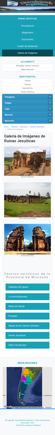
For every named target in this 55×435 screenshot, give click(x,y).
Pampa (28, 102)
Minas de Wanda (16, 306)
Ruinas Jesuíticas (37, 127)
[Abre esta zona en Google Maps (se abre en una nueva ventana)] (8, 407)
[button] (24, 394)
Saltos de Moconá (17, 345)
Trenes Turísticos (27, 92)
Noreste (28, 114)
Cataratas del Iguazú (18, 287)
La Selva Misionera (17, 296)
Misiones (23, 127)
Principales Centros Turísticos (27, 66)
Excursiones (28, 39)
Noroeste (28, 120)
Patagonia (28, 96)
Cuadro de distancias (27, 46)
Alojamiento (27, 32)
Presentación (27, 26)
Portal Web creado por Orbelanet (28, 425)
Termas (27, 81)
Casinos (27, 84)
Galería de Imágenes (28, 53)
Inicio (6, 127)
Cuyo (28, 108)
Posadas (12, 316)
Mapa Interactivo (27, 69)
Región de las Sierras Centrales (23, 325)
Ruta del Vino (27, 88)
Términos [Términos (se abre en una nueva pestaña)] (48, 407)
